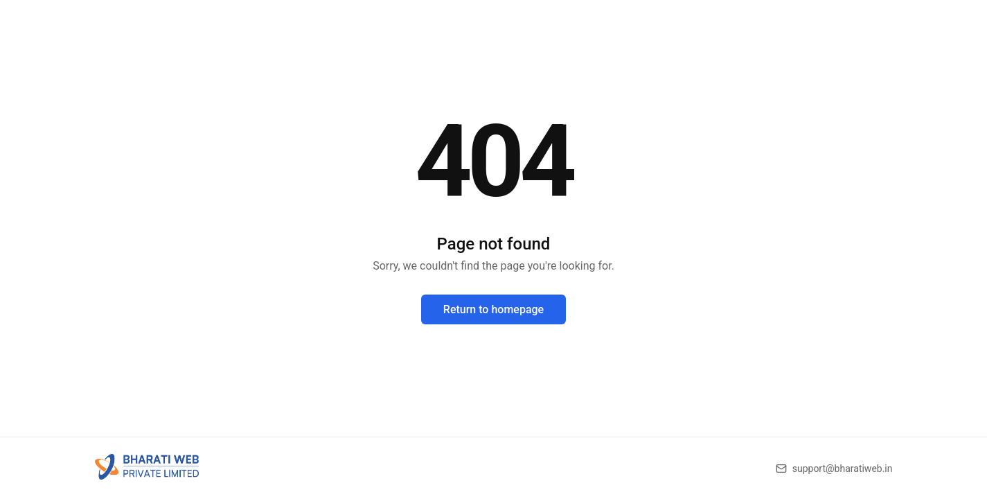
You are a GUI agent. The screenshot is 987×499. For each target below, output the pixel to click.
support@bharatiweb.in (842, 468)
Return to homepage (493, 309)
